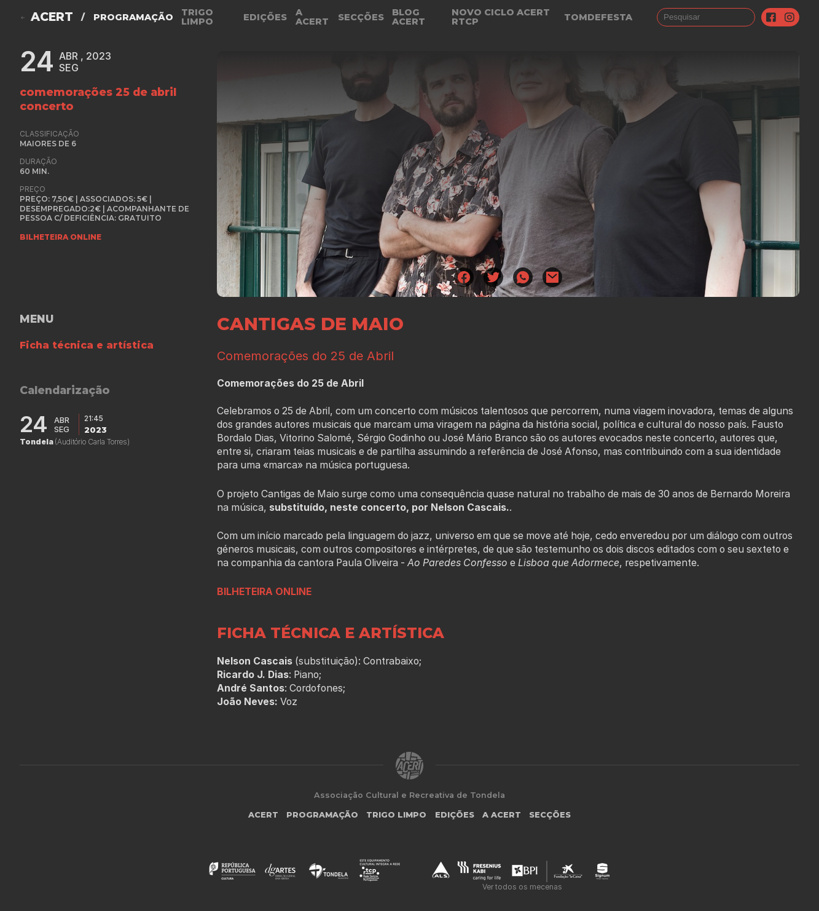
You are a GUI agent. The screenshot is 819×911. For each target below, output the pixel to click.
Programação (133, 17)
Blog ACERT (408, 17)
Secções (361, 17)
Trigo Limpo (197, 17)
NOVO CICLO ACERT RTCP (501, 17)
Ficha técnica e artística (87, 345)
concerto (47, 106)
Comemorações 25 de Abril (98, 91)
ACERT (52, 17)
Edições (265, 17)
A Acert (312, 17)
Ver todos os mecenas (522, 886)
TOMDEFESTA (598, 17)
